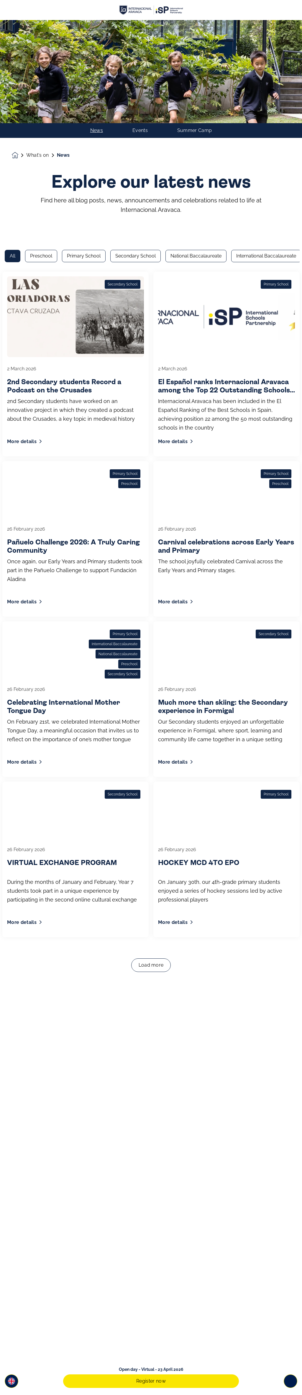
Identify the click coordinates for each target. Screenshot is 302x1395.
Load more (151, 802)
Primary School (84, 93)
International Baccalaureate (266, 93)
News (96, 27)
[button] (11, 1381)
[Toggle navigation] (290, 1381)
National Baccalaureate (195, 93)
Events (140, 27)
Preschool (41, 93)
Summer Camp (194, 27)
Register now (151, 1381)
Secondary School (135, 93)
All (12, 93)
